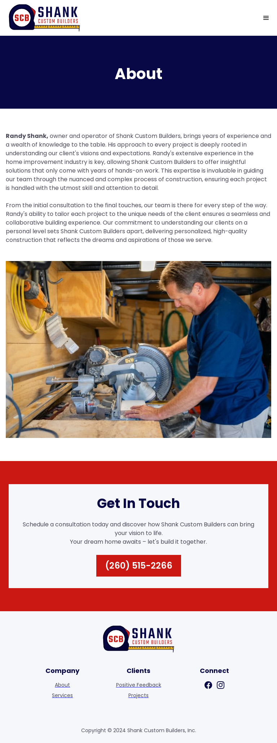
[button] (266, 18)
